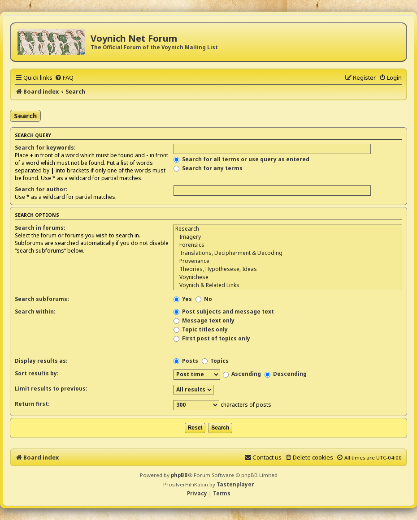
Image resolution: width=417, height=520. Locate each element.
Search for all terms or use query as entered (241, 159)
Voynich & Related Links (287, 285)
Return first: (32, 404)
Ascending (242, 374)
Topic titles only (201, 329)
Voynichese (287, 277)
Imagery (287, 237)
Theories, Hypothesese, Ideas (287, 269)
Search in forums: (40, 228)
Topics (215, 361)
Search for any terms (208, 168)
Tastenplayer (235, 484)
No (203, 299)
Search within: (35, 311)
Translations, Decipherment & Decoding (287, 253)
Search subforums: (42, 299)
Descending (286, 374)
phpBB (179, 475)
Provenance (287, 261)
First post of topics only (212, 338)
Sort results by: (37, 373)
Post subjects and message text (224, 311)
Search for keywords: (45, 147)
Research (287, 229)
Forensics (287, 245)
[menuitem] (64, 77)
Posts (186, 361)
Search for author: (41, 189)
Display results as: (41, 361)
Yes (183, 299)
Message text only (204, 320)
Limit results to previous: (51, 388)
